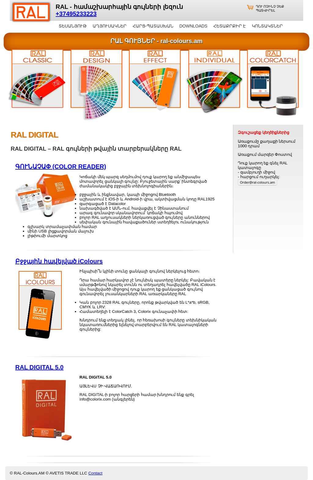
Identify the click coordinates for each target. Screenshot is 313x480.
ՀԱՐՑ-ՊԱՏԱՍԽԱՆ (153, 26)
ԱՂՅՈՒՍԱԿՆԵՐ (110, 26)
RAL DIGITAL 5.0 (39, 367)
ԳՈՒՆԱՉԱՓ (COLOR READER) (60, 166)
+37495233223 (76, 13)
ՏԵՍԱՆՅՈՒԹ (73, 26)
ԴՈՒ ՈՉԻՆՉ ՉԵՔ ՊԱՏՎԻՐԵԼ (270, 8)
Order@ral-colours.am (257, 182)
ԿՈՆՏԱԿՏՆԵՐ (267, 26)
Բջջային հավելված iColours (59, 261)
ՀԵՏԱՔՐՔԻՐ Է (229, 26)
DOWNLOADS (193, 26)
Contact (95, 473)
